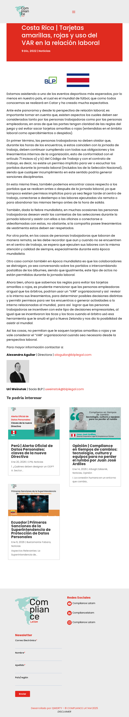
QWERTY (57, 708)
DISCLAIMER (64, 711)
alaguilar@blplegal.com (72, 355)
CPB (30, 462)
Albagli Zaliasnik (98, 469)
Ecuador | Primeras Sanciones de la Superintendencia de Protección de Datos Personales (31, 529)
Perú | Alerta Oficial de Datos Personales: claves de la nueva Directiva (32, 451)
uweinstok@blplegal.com (64, 389)
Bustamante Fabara (38, 542)
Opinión (87, 473)
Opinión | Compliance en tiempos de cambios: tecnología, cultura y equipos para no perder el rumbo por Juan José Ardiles (94, 454)
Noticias (44, 51)
